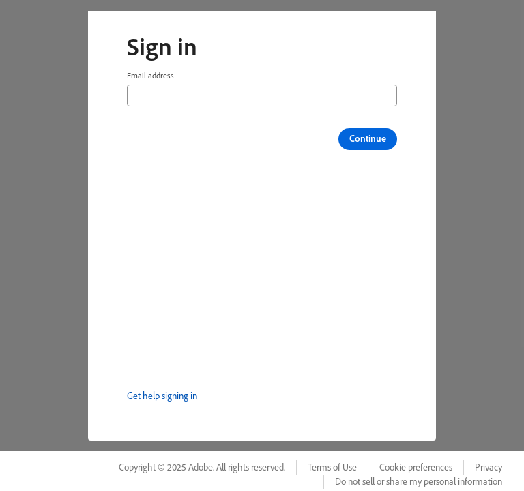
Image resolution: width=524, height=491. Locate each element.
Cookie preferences (415, 467)
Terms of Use (332, 467)
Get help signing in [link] (162, 395)
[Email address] (262, 95)
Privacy (488, 467)
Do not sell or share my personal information (418, 481)
